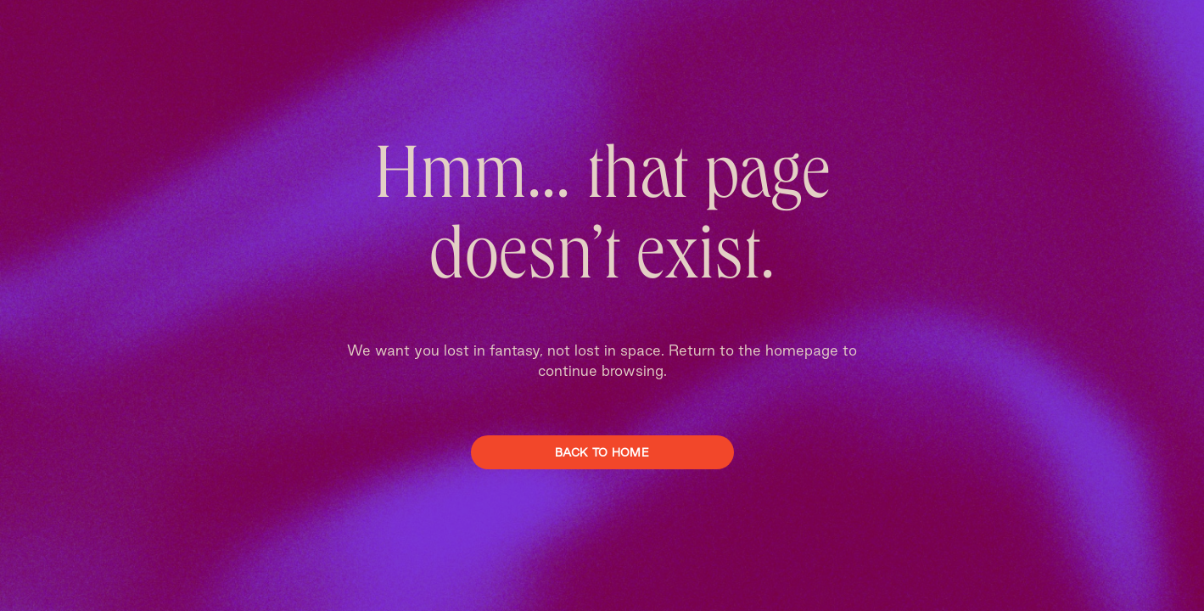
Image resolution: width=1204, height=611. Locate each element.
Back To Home (602, 452)
